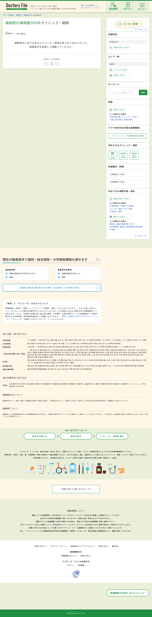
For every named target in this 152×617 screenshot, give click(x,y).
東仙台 (116, 352)
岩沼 (90, 352)
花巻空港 (131, 355)
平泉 (97, 355)
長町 (111, 352)
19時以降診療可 (116, 119)
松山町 (51, 355)
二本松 (137, 350)
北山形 (113, 360)
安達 (142, 350)
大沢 (51, 360)
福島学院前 (42, 366)
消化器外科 (31, 384)
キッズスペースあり (130, 117)
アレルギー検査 (116, 208)
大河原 (78, 352)
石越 (72, 355)
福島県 (11, 15)
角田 (131, 366)
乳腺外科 (80, 384)
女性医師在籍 (115, 117)
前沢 (101, 355)
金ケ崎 (116, 355)
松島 (32, 355)
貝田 (55, 352)
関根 (54, 360)
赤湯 (43, 343)
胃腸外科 (38, 384)
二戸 (112, 340)
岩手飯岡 (45, 357)
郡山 (66, 340)
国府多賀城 (142, 352)
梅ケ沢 (64, 355)
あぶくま (111, 366)
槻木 (86, 352)
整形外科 (16, 384)
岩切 (120, 352)
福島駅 (18, 15)
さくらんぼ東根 (70, 343)
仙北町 (50, 357)
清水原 (84, 355)
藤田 (52, 352)
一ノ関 (38, 340)
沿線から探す (117, 75)
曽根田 (33, 369)
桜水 (67, 369)
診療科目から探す (119, 47)
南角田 (126, 366)
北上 (48, 340)
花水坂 (82, 369)
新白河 (71, 340)
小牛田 (53, 350)
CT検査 (123, 206)
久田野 (91, 350)
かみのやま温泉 (51, 343)
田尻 (55, 355)
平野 (71, 369)
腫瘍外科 (104, 384)
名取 (97, 352)
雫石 (54, 347)
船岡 (82, 352)
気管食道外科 (46, 384)
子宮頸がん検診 (116, 211)
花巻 (34, 350)
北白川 (72, 352)
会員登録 (81, 565)
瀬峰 (59, 355)
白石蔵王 (118, 340)
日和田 (119, 350)
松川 (145, 350)
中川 (73, 360)
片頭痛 (112, 229)
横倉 (134, 366)
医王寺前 (76, 369)
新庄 (29, 343)
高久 (65, 350)
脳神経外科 (64, 384)
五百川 (125, 350)
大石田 (82, 343)
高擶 (133, 360)
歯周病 (122, 226)
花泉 (79, 355)
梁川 (82, 366)
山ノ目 (93, 355)
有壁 (88, 355)
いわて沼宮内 (105, 340)
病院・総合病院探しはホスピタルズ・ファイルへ (91, 6)
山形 (59, 343)
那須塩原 (97, 340)
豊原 (74, 350)
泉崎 (95, 350)
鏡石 (103, 350)
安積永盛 (114, 350)
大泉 (70, 366)
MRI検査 (130, 206)
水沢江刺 (135, 340)
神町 (144, 360)
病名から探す (117, 216)
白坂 (77, 350)
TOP (4, 15)
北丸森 (121, 366)
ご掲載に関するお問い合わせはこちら (76, 489)
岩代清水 (51, 369)
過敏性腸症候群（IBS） (125, 224)
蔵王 (105, 360)
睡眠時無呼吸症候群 (134, 226)
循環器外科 (28, 15)
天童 (62, 343)
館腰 (93, 352)
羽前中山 (78, 360)
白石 (63, 352)
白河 (86, 350)
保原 (66, 366)
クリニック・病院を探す (112, 436)
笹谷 (63, 369)
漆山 (130, 360)
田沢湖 (58, 347)
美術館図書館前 (41, 369)
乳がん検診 (128, 208)
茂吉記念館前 (98, 360)
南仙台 (101, 352)
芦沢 (63, 363)
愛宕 (36, 355)
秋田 (32, 347)
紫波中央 (30, 357)
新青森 (33, 340)
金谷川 (29, 352)
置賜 (62, 360)
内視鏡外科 (125, 384)
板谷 (45, 360)
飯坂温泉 (88, 369)
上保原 (61, 366)
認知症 (112, 224)
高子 (57, 366)
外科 (10, 384)
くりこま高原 (126, 340)
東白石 (67, 352)
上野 (79, 340)
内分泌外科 (20, 386)
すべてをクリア (141, 29)
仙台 (59, 340)
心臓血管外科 (88, 384)
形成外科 (23, 384)
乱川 (141, 360)
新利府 (125, 352)
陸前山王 (135, 352)
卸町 (36, 366)
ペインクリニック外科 (138, 384)
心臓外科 (97, 384)
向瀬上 (52, 366)
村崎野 (125, 355)
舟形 (67, 363)
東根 (40, 363)
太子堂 (107, 352)
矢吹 (99, 350)
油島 (75, 355)
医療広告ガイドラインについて (83, 546)
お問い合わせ (103, 546)
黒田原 (69, 350)
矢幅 (39, 357)
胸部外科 (111, 384)
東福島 (40, 352)
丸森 (116, 366)
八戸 (29, 340)
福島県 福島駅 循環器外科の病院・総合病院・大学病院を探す (50, 287)
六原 (120, 355)
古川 (63, 340)
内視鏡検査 (114, 206)
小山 (86, 340)
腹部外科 (118, 384)
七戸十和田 (142, 340)
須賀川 (107, 350)
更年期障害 (114, 226)
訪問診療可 (128, 119)
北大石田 (58, 363)
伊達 (44, 352)
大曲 (29, 347)
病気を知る (76, 436)
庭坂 (41, 360)
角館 (63, 347)
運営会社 (115, 546)
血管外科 (12, 386)
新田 (68, 355)
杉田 (133, 350)
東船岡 (141, 366)
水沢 (111, 355)
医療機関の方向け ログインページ (127, 592)
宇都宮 (91, 340)
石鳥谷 (137, 355)
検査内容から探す (119, 198)
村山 (77, 343)
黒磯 (61, 350)
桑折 (48, 352)
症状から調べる (39, 436)
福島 (55, 340)
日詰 (141, 355)
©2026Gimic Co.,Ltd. (76, 613)
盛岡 (52, 340)
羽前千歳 (119, 360)
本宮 (129, 350)
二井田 (74, 366)
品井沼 (40, 355)
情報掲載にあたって (69, 556)
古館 (35, 357)
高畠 (40, 343)
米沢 (36, 343)
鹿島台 (46, 355)
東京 (75, 340)
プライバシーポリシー (58, 546)
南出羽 (125, 360)
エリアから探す (118, 69)
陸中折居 (106, 355)
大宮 (83, 340)
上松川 (59, 369)
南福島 (35, 352)
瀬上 (48, 366)
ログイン (70, 565)
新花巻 (44, 340)
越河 (59, 352)
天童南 (71, 363)
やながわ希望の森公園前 (93, 366)
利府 (129, 352)
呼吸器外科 (56, 384)
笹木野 (37, 360)
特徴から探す (117, 109)
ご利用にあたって (40, 546)
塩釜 (29, 355)
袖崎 (47, 363)
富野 (104, 366)
